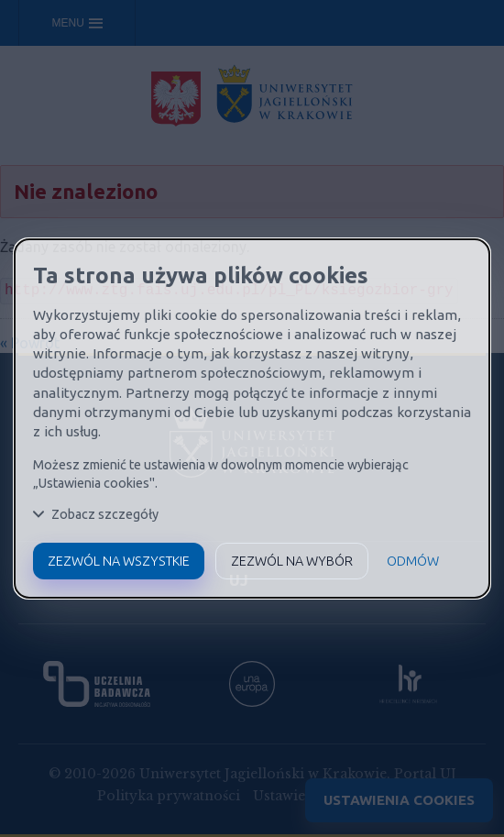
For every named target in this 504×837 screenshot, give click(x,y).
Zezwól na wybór (292, 561)
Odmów (413, 561)
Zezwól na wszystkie (119, 561)
